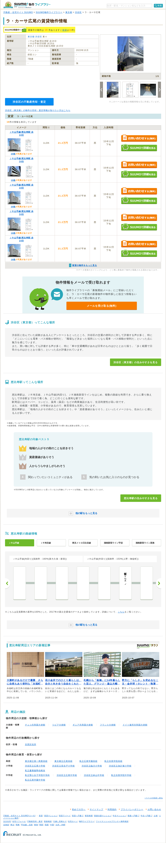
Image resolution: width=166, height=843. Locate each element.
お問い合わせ (154, 809)
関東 (18, 825)
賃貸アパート (64, 816)
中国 (52, 825)
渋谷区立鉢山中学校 (94, 775)
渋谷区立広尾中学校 (67, 775)
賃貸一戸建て (77, 816)
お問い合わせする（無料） (139, 138)
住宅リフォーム (19, 821)
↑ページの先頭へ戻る (154, 798)
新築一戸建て (133, 816)
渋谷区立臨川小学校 (92, 766)
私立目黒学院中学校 (121, 775)
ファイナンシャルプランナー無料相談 (112, 821)
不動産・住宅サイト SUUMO (18, 12)
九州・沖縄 (60, 825)
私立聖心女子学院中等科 (37, 775)
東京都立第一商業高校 (36, 761)
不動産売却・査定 (34, 821)
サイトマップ (96, 809)
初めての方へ (79, 809)
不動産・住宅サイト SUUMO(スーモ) (19, 816)
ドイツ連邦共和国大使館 (135, 725)
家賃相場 (89, 816)
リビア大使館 (59, 725)
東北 (12, 825)
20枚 (13, 154)
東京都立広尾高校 (63, 761)
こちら (121, 612)
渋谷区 (78, 12)
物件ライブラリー (86, 821)
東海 (36, 825)
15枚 (13, 180)
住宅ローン (73, 821)
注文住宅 (7, 821)
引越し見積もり (60, 821)
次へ (158, 583)
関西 (41, 825)
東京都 (68, 12)
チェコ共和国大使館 (35, 725)
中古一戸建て (146, 816)
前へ (7, 583)
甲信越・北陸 (27, 825)
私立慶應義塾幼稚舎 (35, 770)
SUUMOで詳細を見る (139, 147)
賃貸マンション (51, 816)
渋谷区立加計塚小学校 (120, 766)
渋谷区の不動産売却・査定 (29, 101)
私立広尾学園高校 (88, 761)
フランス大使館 (108, 725)
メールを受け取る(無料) (102, 305)
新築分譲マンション (102, 816)
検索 (160, 5)
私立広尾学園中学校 (35, 780)
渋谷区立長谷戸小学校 (63, 766)
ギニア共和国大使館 (83, 725)
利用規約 (112, 809)
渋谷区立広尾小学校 (35, 766)
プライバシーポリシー (132, 809)
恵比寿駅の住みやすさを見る (141, 498)
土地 (156, 816)
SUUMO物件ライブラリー (49, 12)
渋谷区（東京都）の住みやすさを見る (135, 362)
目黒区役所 (30, 744)
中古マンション (119, 816)
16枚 (13, 233)
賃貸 (64, 30)
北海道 (6, 825)
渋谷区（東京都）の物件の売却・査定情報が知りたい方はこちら (37, 110)
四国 (47, 825)
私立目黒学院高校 (113, 761)
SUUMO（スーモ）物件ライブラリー (26, 5)
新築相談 (48, 821)
